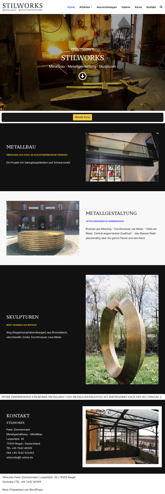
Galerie (125, 7)
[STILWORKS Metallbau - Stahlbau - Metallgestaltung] (22, 7)
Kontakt (151, 7)
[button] (91, 7)
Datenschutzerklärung (148, 478)
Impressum (123, 478)
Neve (5, 489)
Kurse (138, 7)
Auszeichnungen (107, 7)
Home (71, 7)
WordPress (36, 489)
